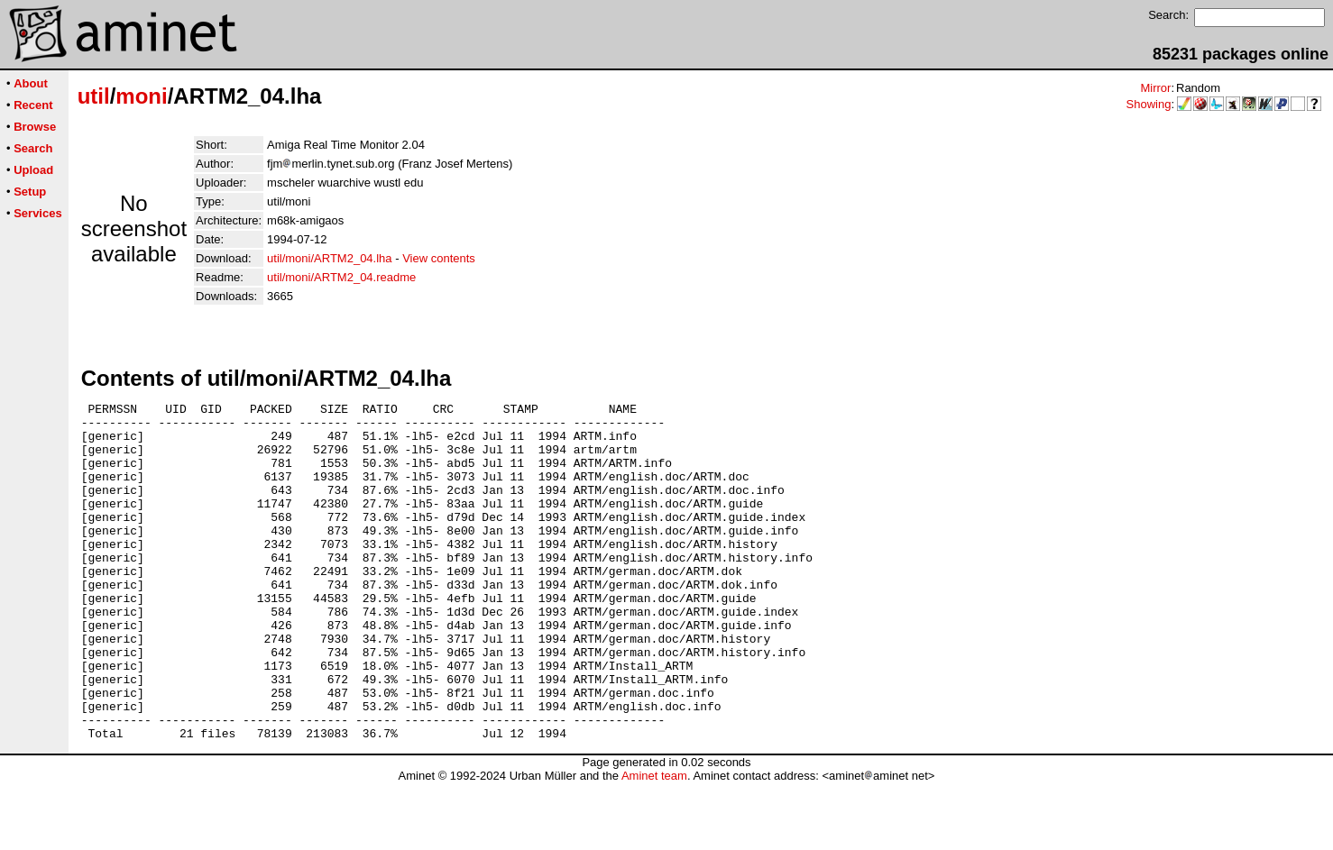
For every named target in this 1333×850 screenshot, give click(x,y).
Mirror (1155, 88)
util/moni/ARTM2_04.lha (329, 258)
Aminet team (654, 843)
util (94, 96)
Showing (1149, 104)
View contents (438, 258)
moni (141, 96)
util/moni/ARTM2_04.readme (341, 277)
